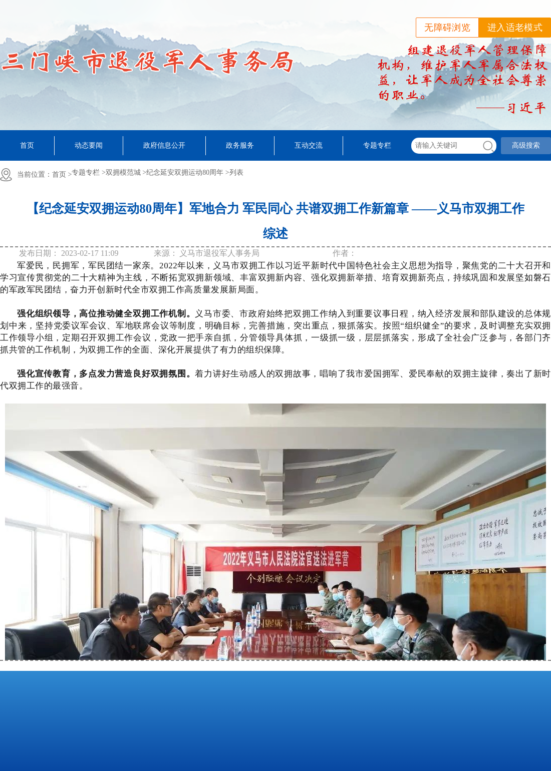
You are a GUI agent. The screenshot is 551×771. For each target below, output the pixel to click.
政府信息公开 (164, 145)
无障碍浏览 (447, 28)
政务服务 (240, 145)
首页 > (62, 174)
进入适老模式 (514, 28)
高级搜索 (526, 145)
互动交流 (309, 145)
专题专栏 (377, 145)
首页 (27, 145)
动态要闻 (89, 145)
